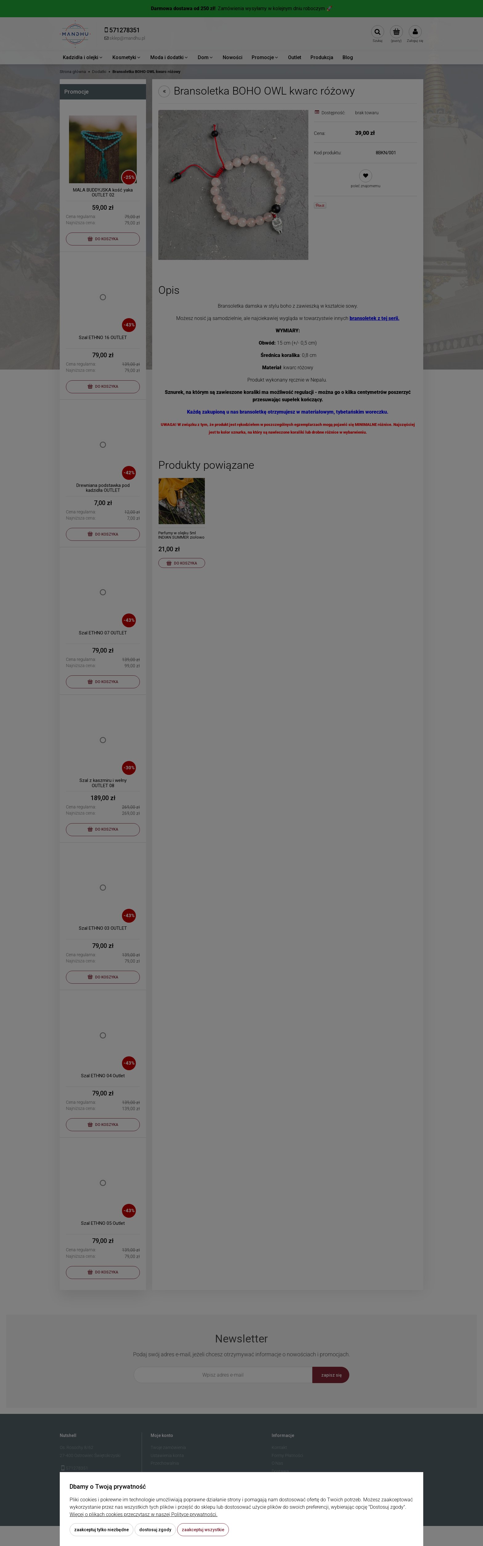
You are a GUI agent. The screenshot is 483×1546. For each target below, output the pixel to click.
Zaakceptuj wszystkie (203, 1529)
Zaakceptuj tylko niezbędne (101, 1529)
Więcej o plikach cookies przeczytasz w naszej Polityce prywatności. (143, 1514)
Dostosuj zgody (155, 1529)
